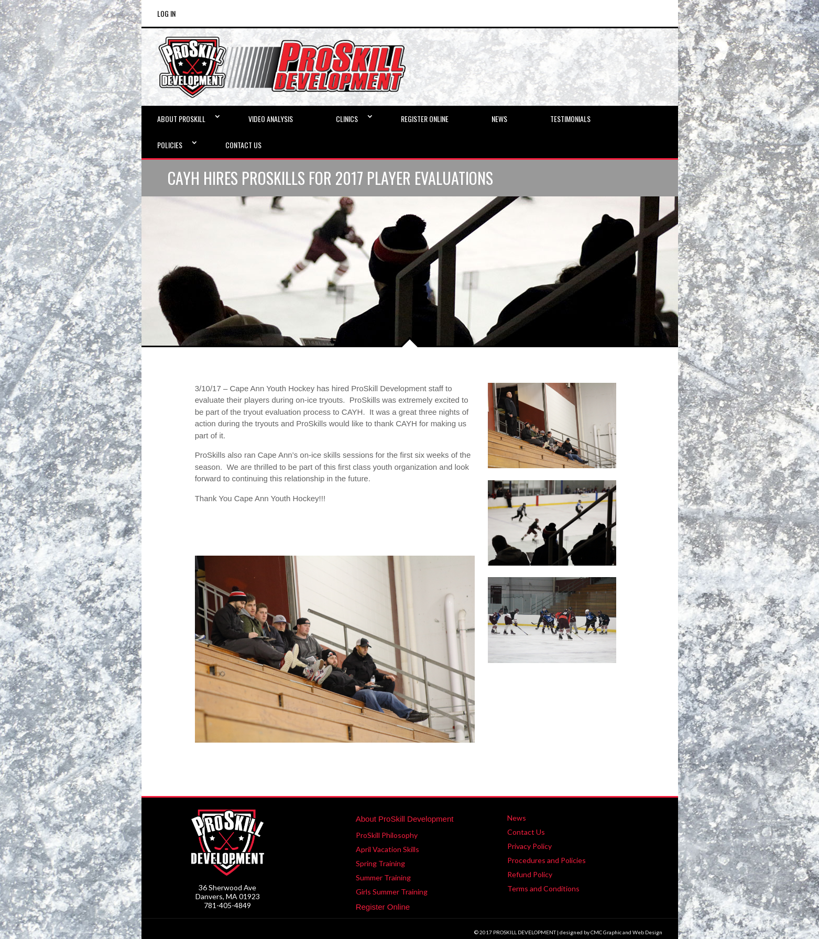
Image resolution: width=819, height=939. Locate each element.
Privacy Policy (529, 846)
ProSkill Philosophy (387, 835)
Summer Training (383, 877)
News (516, 817)
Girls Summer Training (392, 891)
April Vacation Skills (387, 849)
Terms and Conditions (543, 888)
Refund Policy (529, 874)
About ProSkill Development (405, 818)
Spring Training (380, 863)
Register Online (383, 906)
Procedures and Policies (546, 860)
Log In (166, 13)
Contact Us (526, 831)
